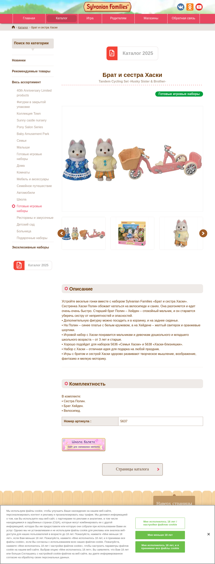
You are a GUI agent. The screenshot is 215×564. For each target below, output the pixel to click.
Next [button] (203, 233)
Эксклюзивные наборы (30, 247)
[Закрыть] (208, 540)
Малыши (23, 147)
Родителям (118, 18)
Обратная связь (183, 18)
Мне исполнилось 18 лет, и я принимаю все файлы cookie (160, 552)
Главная (29, 18)
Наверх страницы (174, 503)
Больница (24, 231)
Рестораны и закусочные (35, 217)
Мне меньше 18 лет (160, 540)
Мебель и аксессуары (33, 179)
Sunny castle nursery (31, 120)
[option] (132, 154)
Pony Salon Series (30, 127)
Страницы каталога (132, 469)
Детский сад (26, 224)
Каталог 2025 (38, 265)
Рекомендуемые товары (31, 71)
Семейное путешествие (34, 186)
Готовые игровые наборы (29, 156)
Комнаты (23, 172)
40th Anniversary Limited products (34, 93)
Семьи (21, 140)
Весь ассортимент (26, 82)
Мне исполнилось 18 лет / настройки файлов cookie (160, 529)
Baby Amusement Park (33, 134)
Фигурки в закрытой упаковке (31, 104)
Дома (21, 165)
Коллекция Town (29, 113)
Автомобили (26, 192)
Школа (21, 199)
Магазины (151, 18)
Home (13, 27)
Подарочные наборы (32, 238)
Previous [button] (62, 233)
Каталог (61, 18)
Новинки (19, 60)
